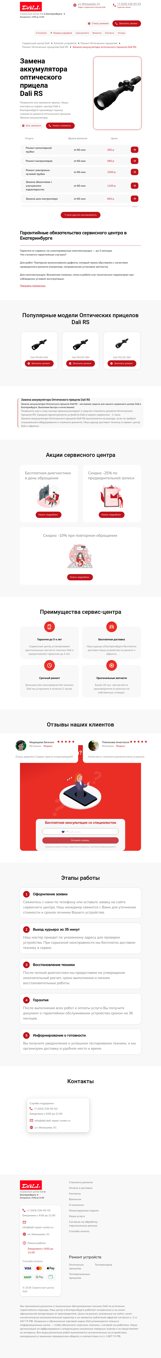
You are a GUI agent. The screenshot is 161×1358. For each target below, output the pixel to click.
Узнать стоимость (59, 125)
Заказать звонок (126, 23)
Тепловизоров (103, 1264)
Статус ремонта (98, 23)
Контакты (109, 33)
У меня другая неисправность (80, 214)
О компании (41, 33)
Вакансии (97, 33)
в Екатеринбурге (54, 13)
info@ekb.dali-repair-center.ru (50, 1120)
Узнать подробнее (48, 514)
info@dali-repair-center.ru (37, 1224)
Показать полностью (32, 285)
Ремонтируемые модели (84, 1210)
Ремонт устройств (62, 33)
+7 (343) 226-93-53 (129, 3)
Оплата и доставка (80, 1187)
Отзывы (121, 33)
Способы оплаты (79, 1231)
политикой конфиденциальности (103, 847)
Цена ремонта (82, 33)
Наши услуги (77, 1216)
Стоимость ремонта (81, 1182)
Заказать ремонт (38, 363)
